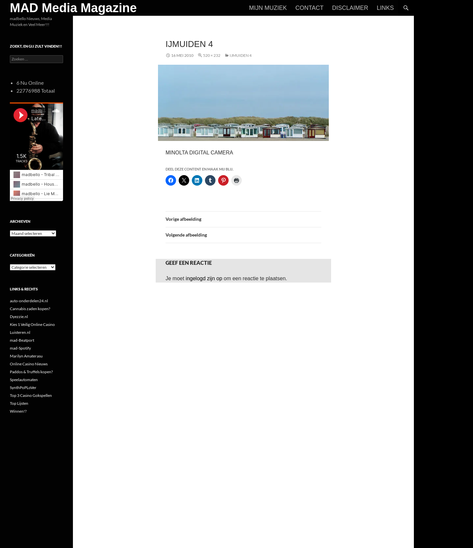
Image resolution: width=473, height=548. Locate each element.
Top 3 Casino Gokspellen (31, 395)
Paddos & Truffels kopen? (31, 371)
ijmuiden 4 (241, 55)
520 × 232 (211, 55)
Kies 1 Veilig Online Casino (32, 324)
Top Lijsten (19, 403)
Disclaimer (350, 8)
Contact (309, 8)
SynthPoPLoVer (23, 387)
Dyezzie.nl (19, 316)
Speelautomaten (24, 379)
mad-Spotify (20, 348)
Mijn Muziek (268, 8)
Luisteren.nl (20, 332)
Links (385, 8)
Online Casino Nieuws (29, 363)
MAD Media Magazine (73, 8)
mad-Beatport (22, 340)
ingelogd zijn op (204, 278)
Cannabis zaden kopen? (30, 308)
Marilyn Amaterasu (26, 356)
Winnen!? (18, 411)
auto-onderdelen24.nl (29, 300)
